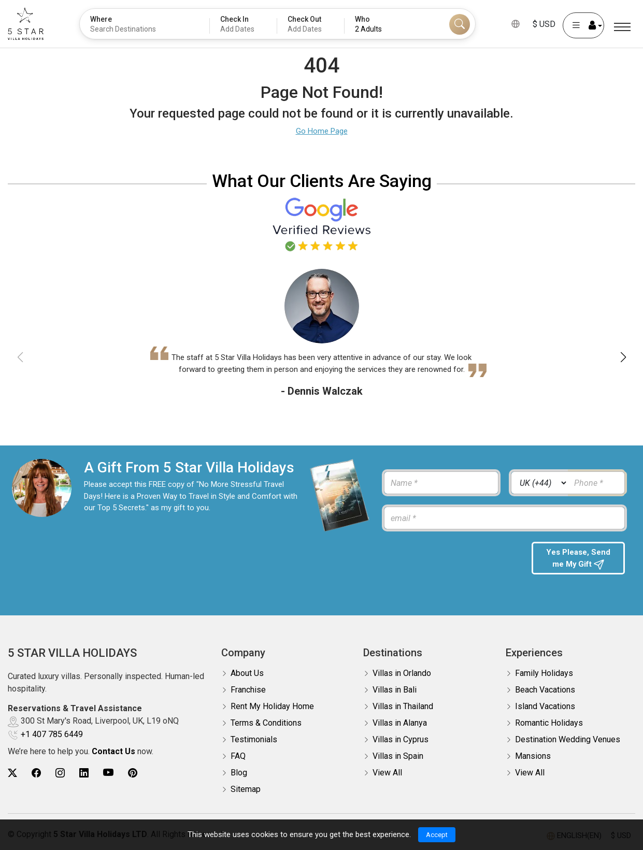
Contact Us (113, 751)
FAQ (238, 756)
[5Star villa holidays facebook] (36, 773)
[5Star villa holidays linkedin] (84, 773)
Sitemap (246, 789)
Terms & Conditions (266, 723)
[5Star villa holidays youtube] (108, 773)
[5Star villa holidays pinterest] (132, 773)
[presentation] (451, 562)
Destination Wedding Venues (567, 739)
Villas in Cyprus (400, 739)
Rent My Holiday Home (272, 706)
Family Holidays (544, 673)
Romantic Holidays (549, 723)
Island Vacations (545, 706)
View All (387, 772)
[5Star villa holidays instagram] (60, 773)
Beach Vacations (545, 690)
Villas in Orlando (402, 673)
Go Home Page (322, 131)
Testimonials (254, 739)
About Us (247, 673)
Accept (437, 834)
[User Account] (583, 25)
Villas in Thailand (403, 706)
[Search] (459, 24)
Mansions (533, 756)
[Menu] (622, 27)
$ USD (544, 24)
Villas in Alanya (400, 723)
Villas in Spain (398, 756)
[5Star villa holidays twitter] (12, 773)
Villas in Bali (395, 690)
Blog (239, 772)
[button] (623, 357)
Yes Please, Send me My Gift (578, 559)
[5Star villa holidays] (26, 24)
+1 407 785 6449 (52, 734)
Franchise (248, 690)
